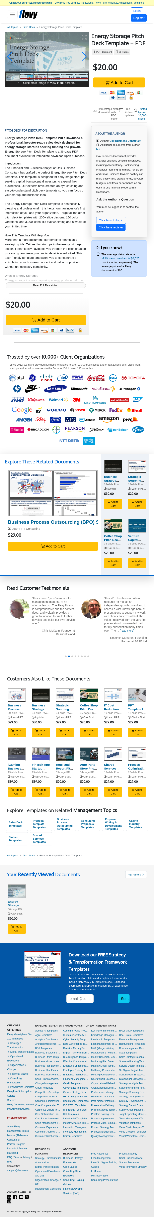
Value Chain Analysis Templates (133, 1127)
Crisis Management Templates (48, 1123)
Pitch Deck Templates (102, 1096)
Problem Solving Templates (104, 1114)
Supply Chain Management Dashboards (133, 1109)
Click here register (111, 227)
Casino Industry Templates (135, 824)
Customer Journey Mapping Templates (48, 1131)
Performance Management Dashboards (104, 1092)
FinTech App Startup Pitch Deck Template (41, 770)
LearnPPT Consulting (26, 528)
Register (139, 18)
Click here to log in (111, 220)
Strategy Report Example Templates (133, 1105)
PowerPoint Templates (20, 1087)
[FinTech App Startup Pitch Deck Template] (41, 754)
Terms (17, 1157)
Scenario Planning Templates (133, 1061)
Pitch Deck (28, 27)
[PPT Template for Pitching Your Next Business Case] (137, 695)
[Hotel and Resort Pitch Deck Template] (65, 754)
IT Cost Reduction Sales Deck (112, 709)
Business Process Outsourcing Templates (65, 824)
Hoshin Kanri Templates (76, 1101)
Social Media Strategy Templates (133, 1074)
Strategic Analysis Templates (133, 1083)
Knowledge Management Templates (104, 1035)
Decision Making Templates (76, 1048)
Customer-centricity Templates (76, 1035)
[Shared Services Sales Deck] (113, 754)
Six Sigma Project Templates (133, 1070)
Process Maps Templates (104, 1123)
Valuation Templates (130, 1123)
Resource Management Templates (133, 1039)
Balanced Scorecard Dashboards (48, 1052)
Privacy (26, 1157)
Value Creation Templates (132, 1131)
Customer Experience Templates (48, 1127)
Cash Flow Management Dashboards (48, 1079)
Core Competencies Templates (48, 1105)
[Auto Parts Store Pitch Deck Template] (89, 754)
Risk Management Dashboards (133, 1048)
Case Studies (70, 1166)
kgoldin (111, 488)
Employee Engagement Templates (76, 1065)
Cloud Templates (44, 1087)
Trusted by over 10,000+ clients (143, 113)
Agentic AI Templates (46, 1030)
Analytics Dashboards (47, 1039)
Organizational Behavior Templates (104, 1083)
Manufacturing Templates (104, 1052)
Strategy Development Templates (133, 1101)
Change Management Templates (48, 1083)
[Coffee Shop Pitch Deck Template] (113, 526)
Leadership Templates (103, 1039)
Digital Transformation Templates (76, 1052)
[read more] (137, 630)
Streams (11, 1100)
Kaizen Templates (72, 1136)
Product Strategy (128, 1153)
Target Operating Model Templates (133, 1114)
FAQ (9, 1157)
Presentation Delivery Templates (104, 1105)
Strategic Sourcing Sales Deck (136, 480)
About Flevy (13, 1126)
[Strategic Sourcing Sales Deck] (137, 467)
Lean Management (101, 1158)
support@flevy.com (17, 1170)
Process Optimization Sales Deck (137, 768)
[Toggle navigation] (12, 14)
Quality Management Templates (104, 1136)
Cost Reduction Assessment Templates (48, 1118)
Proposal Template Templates (39, 824)
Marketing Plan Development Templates (104, 1061)
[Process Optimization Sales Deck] (137, 754)
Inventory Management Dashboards (76, 1131)
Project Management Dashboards (104, 1131)
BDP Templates (43, 1048)
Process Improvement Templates (104, 1118)
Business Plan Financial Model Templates (48, 1070)
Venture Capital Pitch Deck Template (136, 541)
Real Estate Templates (131, 1035)
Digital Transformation (20, 1051)
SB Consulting (19, 776)
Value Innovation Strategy (133, 1166)
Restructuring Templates (132, 1043)
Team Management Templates (133, 1118)
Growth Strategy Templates (76, 1092)
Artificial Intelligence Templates (48, 1043)
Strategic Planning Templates (133, 1087)
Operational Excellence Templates (104, 1079)
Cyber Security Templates (76, 1039)
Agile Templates (43, 1035)
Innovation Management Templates (76, 1127)
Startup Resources (129, 1162)
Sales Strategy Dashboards (133, 1057)
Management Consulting (48, 1188)
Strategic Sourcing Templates (133, 1092)
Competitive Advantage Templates (48, 1092)
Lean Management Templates (104, 1043)
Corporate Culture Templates (48, 1109)
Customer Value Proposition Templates (76, 1030)
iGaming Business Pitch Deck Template (15, 770)
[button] (9, 56)
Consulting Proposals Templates (88, 824)
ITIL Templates (71, 1114)
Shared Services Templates (39, 838)
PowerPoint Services (18, 1109)
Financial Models (17, 1073)
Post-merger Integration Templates (104, 1101)
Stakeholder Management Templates (133, 1079)
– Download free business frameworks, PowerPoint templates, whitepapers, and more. (77, 2)
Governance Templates (75, 1087)
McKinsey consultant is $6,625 (120, 258)
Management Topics (18, 1131)
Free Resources (99, 1153)
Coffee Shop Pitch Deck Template (113, 539)
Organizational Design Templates (104, 1087)
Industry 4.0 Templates (75, 1118)
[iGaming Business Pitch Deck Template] (17, 754)
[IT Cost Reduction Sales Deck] (113, 695)
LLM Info (96, 1171)
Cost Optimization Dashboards (48, 1114)
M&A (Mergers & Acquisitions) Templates (104, 1048)
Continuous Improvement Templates (48, 1101)
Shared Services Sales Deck (112, 768)
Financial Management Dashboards (76, 1079)
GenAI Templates (72, 1083)
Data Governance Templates (76, 1043)
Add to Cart (119, 82)
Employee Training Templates (76, 1070)
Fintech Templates (15, 839)
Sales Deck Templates (16, 824)
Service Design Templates (133, 1065)
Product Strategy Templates (104, 1127)
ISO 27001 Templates (74, 1105)
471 (97, 148)
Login (137, 10)
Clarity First (138, 717)
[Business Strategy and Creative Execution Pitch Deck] (113, 467)
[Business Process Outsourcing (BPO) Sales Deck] (53, 493)
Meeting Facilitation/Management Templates (104, 1074)
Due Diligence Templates (76, 1057)
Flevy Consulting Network (20, 1104)
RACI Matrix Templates (131, 1030)
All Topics (12, 27)
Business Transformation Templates (48, 1074)
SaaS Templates (128, 1052)
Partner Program (16, 1144)
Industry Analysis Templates (76, 1123)
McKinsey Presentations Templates (104, 1070)
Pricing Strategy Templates (104, 1109)
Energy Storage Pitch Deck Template (15, 907)
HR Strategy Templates (75, 1096)
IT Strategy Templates (74, 1109)
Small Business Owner (131, 1158)
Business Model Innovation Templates (48, 1061)
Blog (9, 1161)
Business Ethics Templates (48, 1057)
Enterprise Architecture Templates (76, 1074)
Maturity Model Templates (104, 1065)
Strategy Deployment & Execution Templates (133, 1096)
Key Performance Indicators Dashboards (104, 1030)
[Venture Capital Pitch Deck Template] (137, 526)
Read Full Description (45, 285)
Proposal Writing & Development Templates (113, 824)
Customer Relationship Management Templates (48, 1136)
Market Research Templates (104, 1057)
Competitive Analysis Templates (48, 1096)
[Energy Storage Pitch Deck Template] (17, 891)
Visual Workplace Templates (133, 1136)
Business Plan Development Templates (48, 1065)
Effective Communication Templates (76, 1061)
